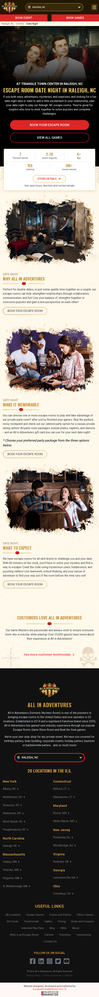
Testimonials (31, 921)
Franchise (65, 934)
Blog (52, 928)
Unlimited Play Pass (32, 928)
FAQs (63, 928)
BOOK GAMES (75, 18)
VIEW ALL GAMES (49, 137)
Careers (49, 934)
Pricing (62, 921)
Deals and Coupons (82, 921)
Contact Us (50, 941)
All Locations (13, 914)
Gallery (48, 921)
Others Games (85, 914)
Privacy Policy (33, 975)
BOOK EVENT (23, 18)
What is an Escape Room (24, 934)
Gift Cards (12, 921)
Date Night (32, 23)
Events (21, 23)
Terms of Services (52, 975)
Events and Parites (60, 914)
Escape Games (35, 914)
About (75, 928)
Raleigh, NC (8, 23)
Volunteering (83, 934)
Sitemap (69, 975)
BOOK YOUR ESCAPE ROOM (49, 125)
